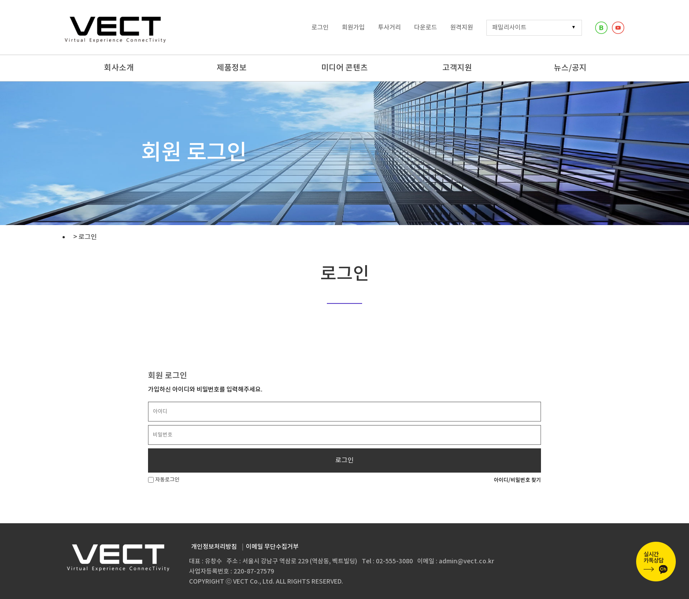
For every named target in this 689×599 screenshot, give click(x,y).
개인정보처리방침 (214, 547)
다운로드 (425, 27)
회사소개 (119, 68)
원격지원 (461, 27)
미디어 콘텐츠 (344, 68)
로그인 (320, 27)
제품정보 (232, 68)
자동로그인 (163, 480)
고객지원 (457, 68)
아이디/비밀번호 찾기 (517, 480)
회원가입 (353, 27)
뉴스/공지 (570, 68)
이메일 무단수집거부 (272, 547)
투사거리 (389, 27)
